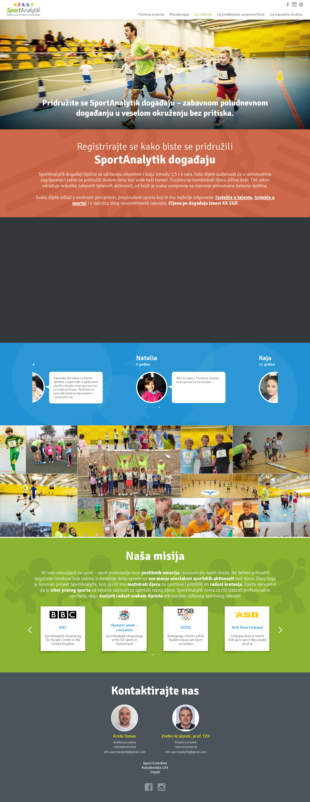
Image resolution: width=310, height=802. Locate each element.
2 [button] (159, 407)
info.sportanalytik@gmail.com (124, 752)
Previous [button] (30, 630)
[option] (93, 380)
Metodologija (179, 14)
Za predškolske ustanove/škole (241, 14)
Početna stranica (151, 14)
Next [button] (280, 630)
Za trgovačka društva (286, 14)
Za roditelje (203, 14)
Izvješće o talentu (234, 197)
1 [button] (153, 407)
